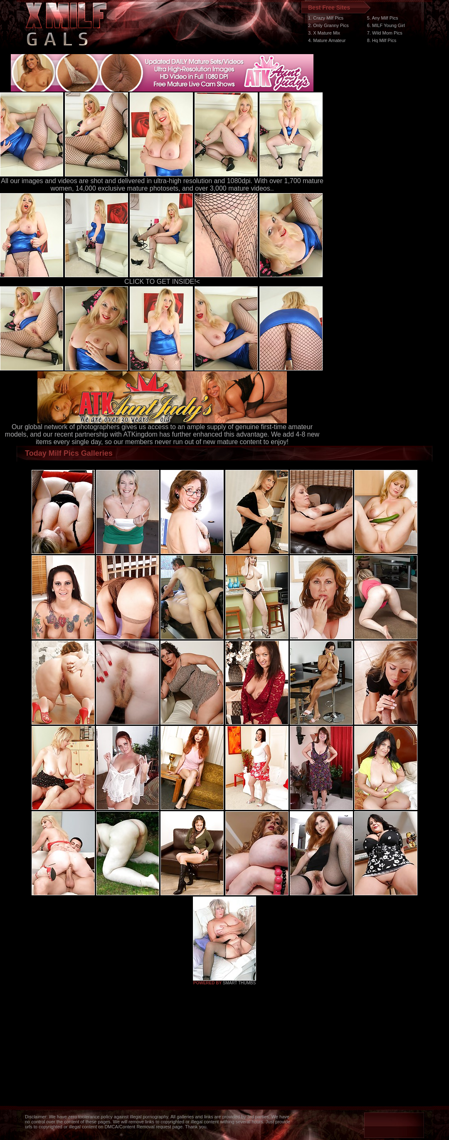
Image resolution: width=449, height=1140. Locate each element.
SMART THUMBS (239, 983)
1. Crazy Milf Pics (325, 17)
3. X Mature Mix (324, 32)
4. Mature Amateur (327, 40)
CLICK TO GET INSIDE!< (162, 281)
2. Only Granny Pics (328, 25)
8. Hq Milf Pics (381, 40)
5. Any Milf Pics (382, 17)
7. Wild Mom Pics (384, 32)
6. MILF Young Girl (386, 25)
